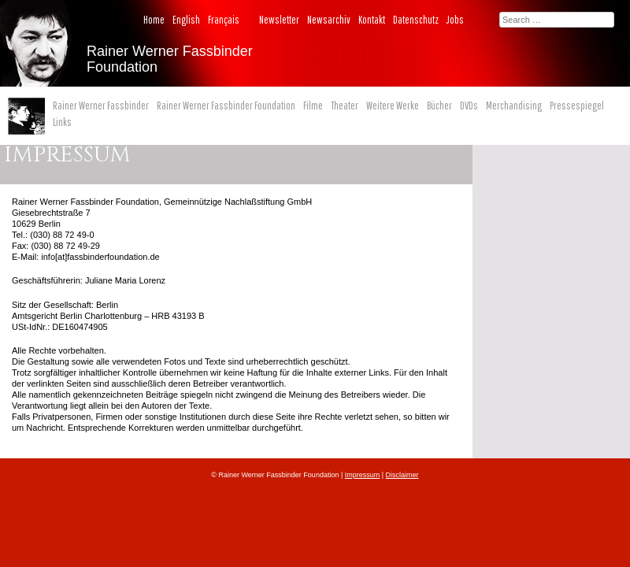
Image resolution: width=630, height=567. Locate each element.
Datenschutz (416, 19)
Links (62, 122)
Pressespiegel (577, 105)
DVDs (469, 105)
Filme (313, 105)
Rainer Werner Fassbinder (101, 105)
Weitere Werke (392, 105)
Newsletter (279, 19)
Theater (344, 105)
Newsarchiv (328, 19)
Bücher (439, 105)
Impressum (362, 475)
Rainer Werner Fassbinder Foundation (226, 105)
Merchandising (514, 105)
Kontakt (371, 19)
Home (154, 19)
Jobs (455, 19)
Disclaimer (402, 475)
